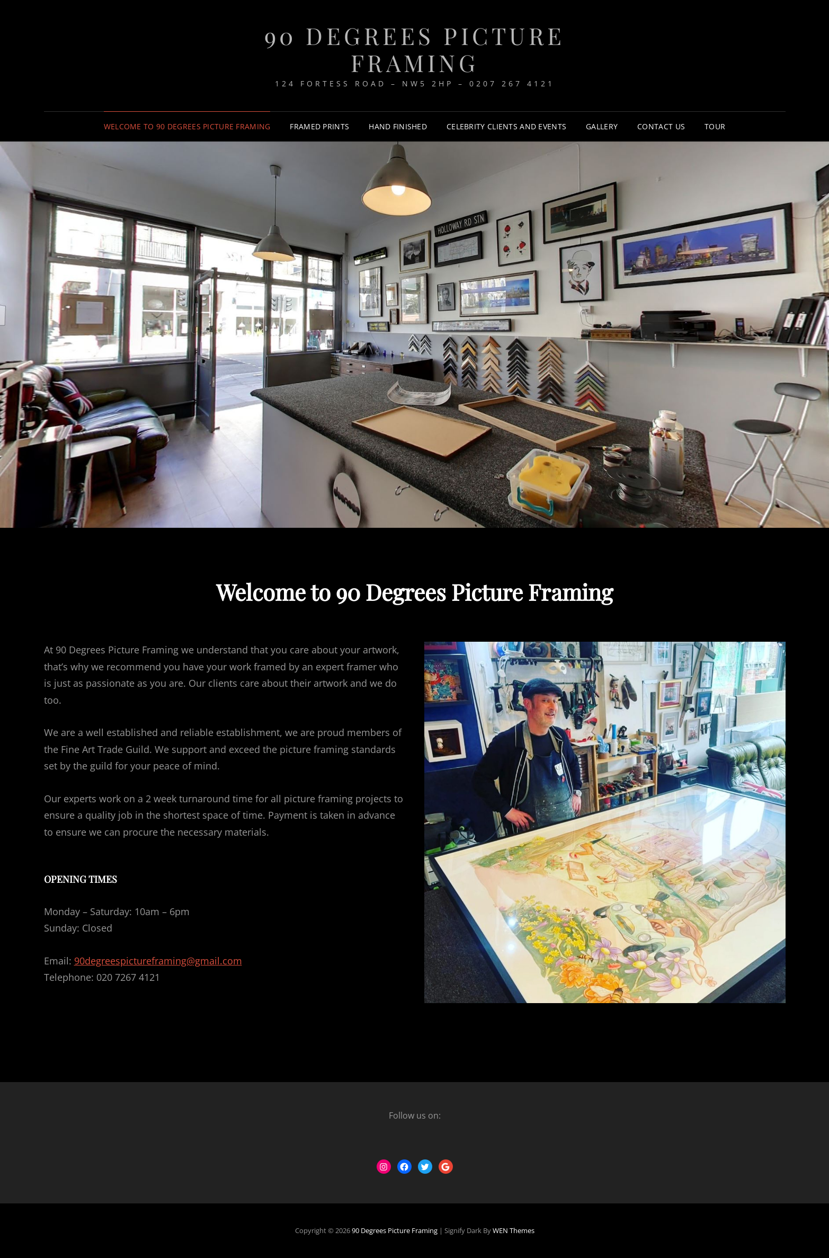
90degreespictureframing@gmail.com (158, 960)
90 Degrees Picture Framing (414, 49)
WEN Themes (513, 1230)
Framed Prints (319, 126)
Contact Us (661, 126)
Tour (715, 126)
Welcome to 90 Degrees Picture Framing (187, 126)
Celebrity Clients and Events (506, 126)
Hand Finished (398, 126)
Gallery (602, 126)
